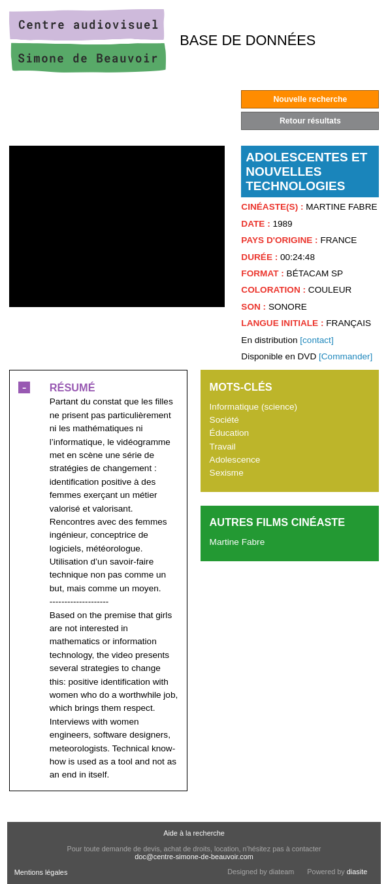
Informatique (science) (253, 407)
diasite (357, 872)
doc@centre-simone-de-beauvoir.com (194, 856)
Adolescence (235, 460)
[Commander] (345, 356)
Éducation (229, 433)
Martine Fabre (237, 542)
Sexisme (227, 473)
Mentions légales (41, 872)
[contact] (316, 340)
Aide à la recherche (194, 833)
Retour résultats (310, 120)
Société (224, 420)
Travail (223, 446)
